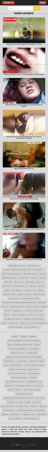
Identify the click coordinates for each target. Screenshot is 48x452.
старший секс (34, 373)
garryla (39, 386)
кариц (34, 406)
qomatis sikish (34, 266)
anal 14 (5, 307)
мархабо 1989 (25, 270)
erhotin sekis (33, 369)
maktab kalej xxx (15, 274)
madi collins (22, 361)
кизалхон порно (10, 294)
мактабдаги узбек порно (17, 266)
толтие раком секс (32, 327)
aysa (10, 390)
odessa (42, 286)
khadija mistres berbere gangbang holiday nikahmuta (19, 302)
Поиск (36, 8)
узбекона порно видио (15, 402)
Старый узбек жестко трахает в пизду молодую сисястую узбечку (24, 74)
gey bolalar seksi (9, 410)
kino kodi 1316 (30, 290)
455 (4, 274)
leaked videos (39, 294)
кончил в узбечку (8, 406)
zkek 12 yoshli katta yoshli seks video (20, 345)
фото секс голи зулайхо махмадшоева (33, 323)
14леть (7, 315)
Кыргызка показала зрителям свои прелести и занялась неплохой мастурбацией (24, 137)
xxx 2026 (8, 282)
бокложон (7, 286)
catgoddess (17, 290)
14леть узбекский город (34, 311)
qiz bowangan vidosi (31, 418)
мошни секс (18, 311)
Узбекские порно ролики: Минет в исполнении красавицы (24, 259)
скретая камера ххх (18, 353)
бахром (24, 336)
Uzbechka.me (8, 3)
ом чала (37, 402)
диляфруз (30, 282)
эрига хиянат (14, 298)
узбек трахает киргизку (18, 369)
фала (28, 402)
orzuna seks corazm (18, 307)
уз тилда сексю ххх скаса (15, 382)
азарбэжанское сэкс (34, 382)
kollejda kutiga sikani (9, 278)
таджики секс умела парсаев (33, 319)
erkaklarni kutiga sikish (25, 410)
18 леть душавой (19, 315)
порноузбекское (16, 418)
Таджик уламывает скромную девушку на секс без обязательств (24, 229)
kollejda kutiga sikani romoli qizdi (35, 274)
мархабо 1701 (39, 270)
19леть (31, 315)
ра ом (18, 390)
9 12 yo (40, 282)
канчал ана (19, 282)
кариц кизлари (23, 406)
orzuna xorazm (33, 307)
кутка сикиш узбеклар (32, 390)
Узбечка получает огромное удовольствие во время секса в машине (24, 105)
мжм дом (14, 323)
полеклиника (34, 349)
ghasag (5, 414)
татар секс (40, 398)
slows (34, 278)
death (29, 294)
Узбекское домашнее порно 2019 (24, 168)
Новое (42, 3)
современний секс (20, 286)
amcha (33, 336)
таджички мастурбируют (17, 349)
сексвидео (40, 410)
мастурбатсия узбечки (19, 377)
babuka (33, 377)
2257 (24, 447)
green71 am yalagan (37, 361)
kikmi (41, 290)
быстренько (16, 414)
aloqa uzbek (24, 278)
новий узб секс (17, 365)
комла (33, 286)
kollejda (42, 302)
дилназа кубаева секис (25, 386)
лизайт (43, 406)
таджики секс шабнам (13, 319)
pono (37, 345)
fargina (43, 278)
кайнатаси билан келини (30, 298)
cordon (8, 311)
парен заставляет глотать (17, 373)
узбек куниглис (9, 361)
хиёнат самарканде (11, 270)
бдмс (21, 294)
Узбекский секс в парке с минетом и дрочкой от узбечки (23, 44)
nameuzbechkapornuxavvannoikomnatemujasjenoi (24, 341)
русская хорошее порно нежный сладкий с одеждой (24, 357)
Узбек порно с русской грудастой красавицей (24, 199)
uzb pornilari (32, 353)
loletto (15, 336)
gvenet (7, 290)
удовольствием (29, 414)
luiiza (6, 365)
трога (4, 323)
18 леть (40, 315)
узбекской (42, 414)
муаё (43, 307)
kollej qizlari (10, 386)
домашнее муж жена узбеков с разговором (18, 398)
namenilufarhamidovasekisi (35, 365)
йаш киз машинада (16, 327)
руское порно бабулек (24, 394)
